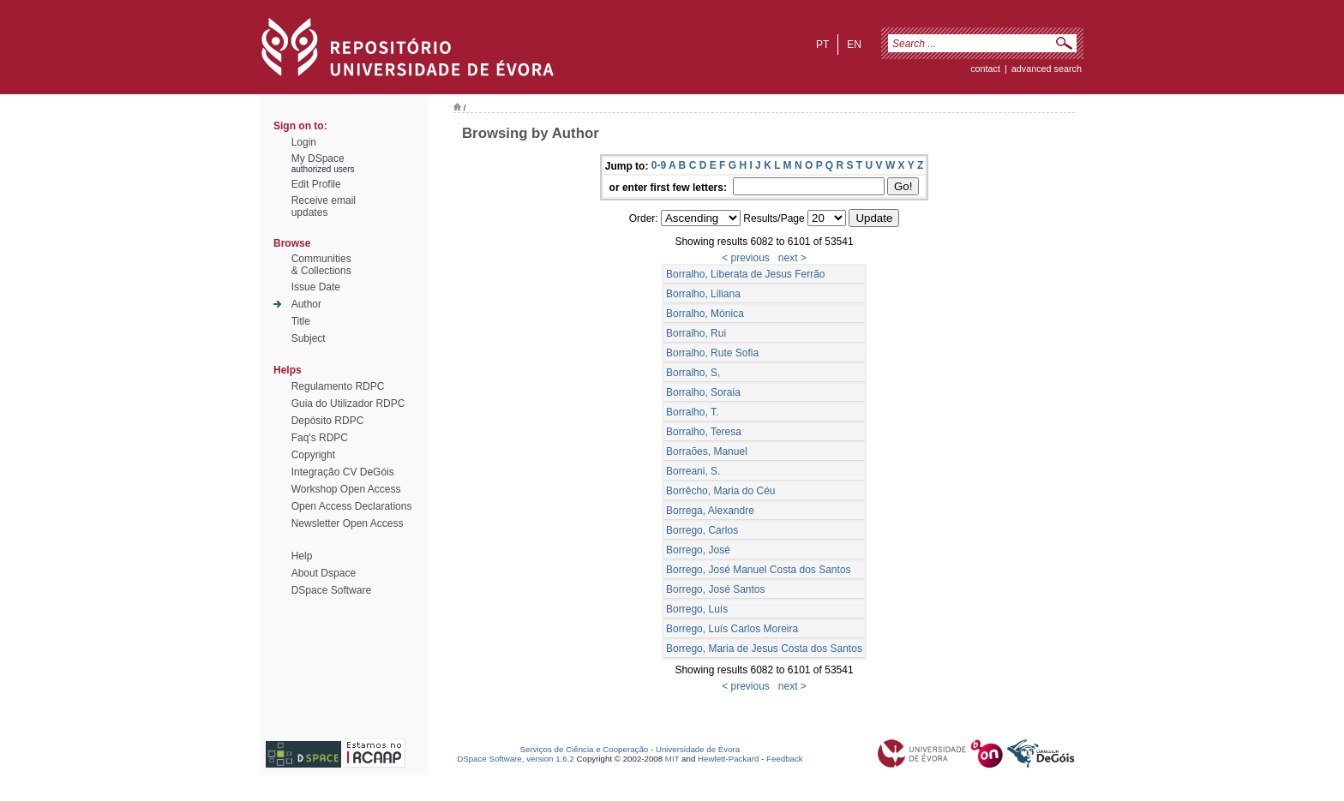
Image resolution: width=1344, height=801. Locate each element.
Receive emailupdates (323, 206)
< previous (746, 258)
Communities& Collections (321, 265)
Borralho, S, (693, 373)
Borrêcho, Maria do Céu (720, 491)
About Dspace (323, 573)
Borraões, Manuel (706, 451)
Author (306, 304)
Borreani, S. (693, 471)
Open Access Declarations (351, 506)
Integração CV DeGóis (342, 472)
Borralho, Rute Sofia (712, 353)
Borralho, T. (692, 412)
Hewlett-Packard (728, 758)
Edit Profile (316, 184)
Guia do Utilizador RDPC (348, 403)
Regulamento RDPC (338, 386)
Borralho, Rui (696, 333)
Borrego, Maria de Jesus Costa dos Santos (764, 649)
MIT (672, 758)
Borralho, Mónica (705, 314)
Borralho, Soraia (703, 392)
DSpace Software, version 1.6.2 (515, 758)
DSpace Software (331, 590)
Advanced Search (1046, 68)
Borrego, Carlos (702, 530)
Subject (308, 338)
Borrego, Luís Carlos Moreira (732, 629)
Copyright (313, 455)
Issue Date (315, 287)
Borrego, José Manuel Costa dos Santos (758, 570)
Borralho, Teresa (703, 432)
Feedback (784, 758)
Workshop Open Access (346, 489)
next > (792, 258)
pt (822, 45)
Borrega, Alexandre (710, 511)
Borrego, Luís (697, 609)
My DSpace (318, 158)
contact (985, 68)
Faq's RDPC (319, 438)
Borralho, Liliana (703, 294)
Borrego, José (698, 550)
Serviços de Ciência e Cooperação (584, 749)
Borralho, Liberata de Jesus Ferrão (745, 274)
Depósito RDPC (327, 421)
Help (302, 556)
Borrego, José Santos (715, 589)
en (854, 45)
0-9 (658, 165)
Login (303, 142)
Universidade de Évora (698, 749)
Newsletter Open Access (347, 523)
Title (300, 321)
